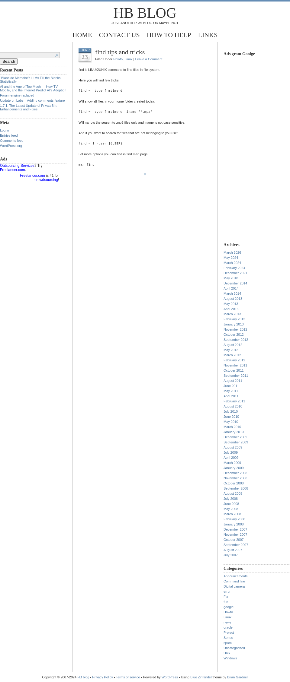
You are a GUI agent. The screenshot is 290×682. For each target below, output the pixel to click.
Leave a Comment (149, 59)
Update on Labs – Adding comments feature (32, 100)
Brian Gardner (237, 677)
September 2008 (236, 488)
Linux (128, 59)
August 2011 (233, 380)
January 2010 (234, 432)
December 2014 (235, 283)
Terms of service (128, 677)
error (227, 591)
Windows (230, 658)
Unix (227, 653)
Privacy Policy (103, 677)
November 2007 (235, 534)
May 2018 (231, 278)
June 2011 (231, 386)
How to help (169, 35)
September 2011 (236, 375)
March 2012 (232, 355)
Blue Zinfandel (201, 677)
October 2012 (234, 334)
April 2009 (231, 457)
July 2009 (231, 452)
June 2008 (231, 504)
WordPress (170, 677)
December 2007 (235, 529)
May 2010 (231, 421)
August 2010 (233, 406)
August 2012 (233, 345)
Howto (118, 59)
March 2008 (232, 514)
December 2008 (235, 473)
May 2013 (231, 304)
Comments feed (12, 140)
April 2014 (231, 288)
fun (226, 602)
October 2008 (234, 483)
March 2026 (232, 252)
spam (228, 643)
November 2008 (235, 478)
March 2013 (232, 314)
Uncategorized (234, 648)
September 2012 (236, 339)
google (229, 607)
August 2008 (233, 493)
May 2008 (231, 509)
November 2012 (235, 329)
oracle (228, 627)
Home (82, 35)
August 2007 (233, 550)
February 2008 (234, 519)
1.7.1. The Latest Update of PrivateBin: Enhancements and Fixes (28, 107)
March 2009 (232, 463)
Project (229, 632)
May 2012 (231, 350)
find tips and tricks (120, 52)
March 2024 (232, 263)
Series (228, 637)
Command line (234, 581)
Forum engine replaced (17, 95)
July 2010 (231, 411)
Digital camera (234, 586)
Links (208, 35)
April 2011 (231, 396)
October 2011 (234, 370)
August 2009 (233, 447)
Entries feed (9, 135)
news (227, 622)
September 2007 (236, 545)
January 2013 (234, 324)
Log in (4, 130)
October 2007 (234, 539)
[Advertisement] (248, 148)
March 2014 (232, 293)
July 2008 (231, 498)
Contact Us (119, 35)
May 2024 (231, 257)
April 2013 (231, 309)
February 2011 (234, 401)
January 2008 (234, 524)
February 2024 (234, 268)
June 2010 (231, 416)
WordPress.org (11, 146)
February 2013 (234, 319)
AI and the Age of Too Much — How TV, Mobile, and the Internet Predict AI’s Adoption (33, 88)
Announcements (236, 576)
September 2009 (236, 442)
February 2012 (234, 360)
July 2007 (231, 555)
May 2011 (231, 391)
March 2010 (232, 427)
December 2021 (235, 273)
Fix (226, 596)
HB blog (144, 13)
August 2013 (233, 298)
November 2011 (235, 365)
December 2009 (235, 437)
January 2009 (234, 468)
